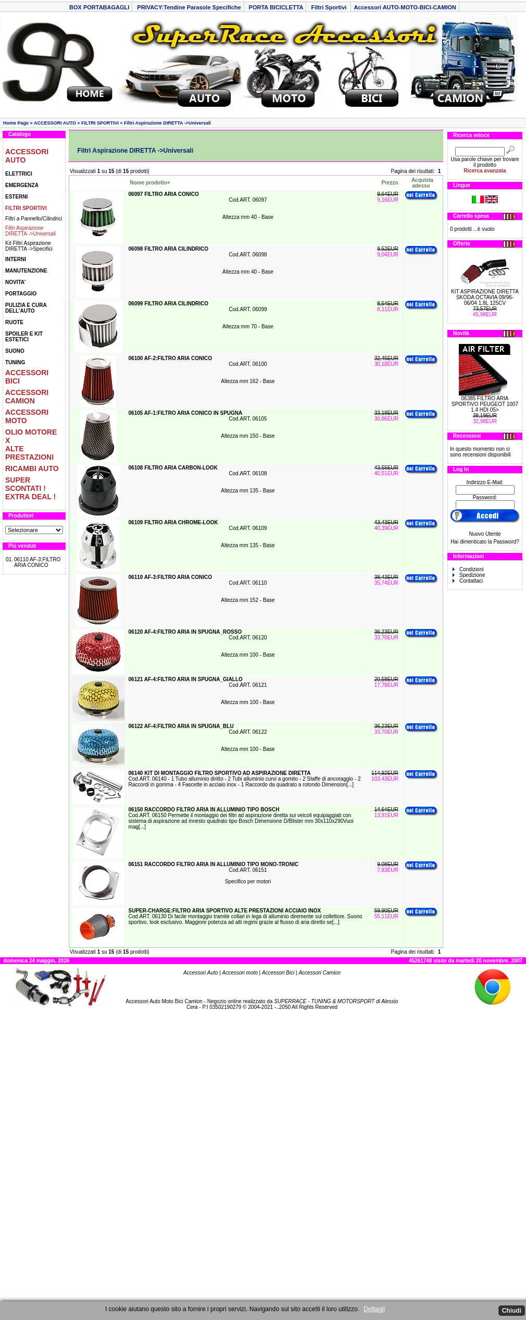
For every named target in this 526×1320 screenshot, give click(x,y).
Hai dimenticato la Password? (484, 542)
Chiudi (511, 1310)
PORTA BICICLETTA (276, 7)
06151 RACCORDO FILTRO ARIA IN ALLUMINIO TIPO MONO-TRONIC (213, 864)
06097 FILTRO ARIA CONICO (165, 194)
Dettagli (374, 1309)
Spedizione (469, 575)
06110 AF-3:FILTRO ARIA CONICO (37, 562)
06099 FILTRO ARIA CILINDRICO (169, 303)
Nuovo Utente (484, 534)
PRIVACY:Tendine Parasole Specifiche (189, 7)
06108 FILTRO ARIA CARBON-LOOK (173, 468)
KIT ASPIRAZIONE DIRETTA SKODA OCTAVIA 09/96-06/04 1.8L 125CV (485, 297)
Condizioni (468, 569)
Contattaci (468, 581)
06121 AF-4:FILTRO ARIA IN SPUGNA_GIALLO (186, 679)
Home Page (16, 123)
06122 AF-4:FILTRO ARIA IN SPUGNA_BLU (181, 726)
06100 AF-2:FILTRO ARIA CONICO (170, 358)
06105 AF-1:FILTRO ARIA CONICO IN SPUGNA (186, 413)
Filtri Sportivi (329, 7)
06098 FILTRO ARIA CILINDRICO (169, 249)
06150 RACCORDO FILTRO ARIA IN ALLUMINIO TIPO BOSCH (204, 809)
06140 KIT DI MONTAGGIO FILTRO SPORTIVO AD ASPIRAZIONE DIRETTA (220, 773)
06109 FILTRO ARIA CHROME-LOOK (173, 522)
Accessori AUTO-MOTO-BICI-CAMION (405, 7)
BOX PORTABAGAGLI (99, 7)
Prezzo (390, 183)
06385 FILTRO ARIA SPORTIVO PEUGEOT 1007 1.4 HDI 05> (485, 404)
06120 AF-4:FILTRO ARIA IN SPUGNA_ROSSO (185, 632)
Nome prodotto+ (150, 183)
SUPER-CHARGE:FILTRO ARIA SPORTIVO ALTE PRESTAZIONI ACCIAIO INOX (225, 911)
